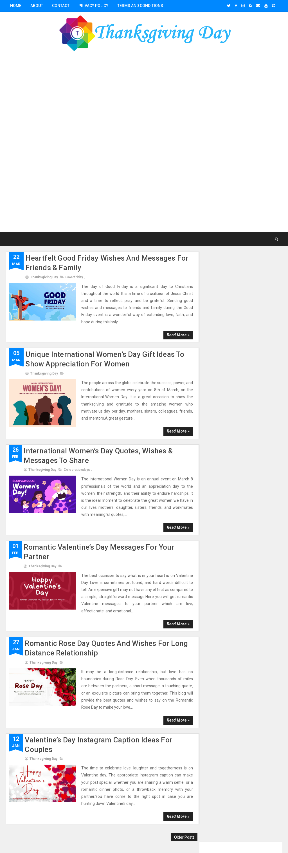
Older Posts (181, 837)
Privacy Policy (93, 5)
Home (15, 5)
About (36, 5)
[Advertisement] (144, 143)
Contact (60, 5)
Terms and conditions (140, 5)
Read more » (174, 334)
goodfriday (74, 277)
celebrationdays (77, 470)
